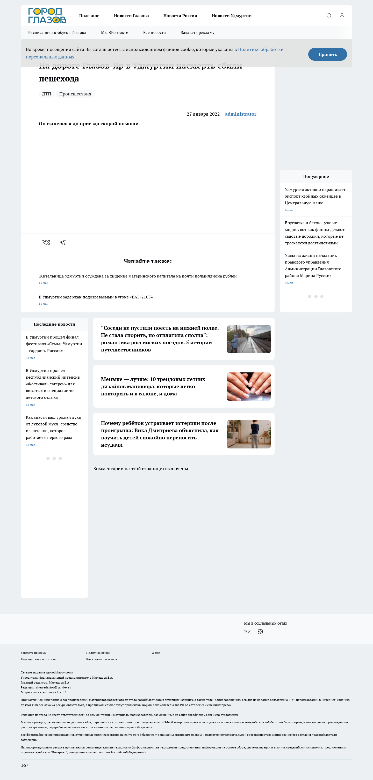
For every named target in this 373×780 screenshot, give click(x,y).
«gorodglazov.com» (59, 672)
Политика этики (98, 653)
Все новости (154, 32)
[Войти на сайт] (342, 15)
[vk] (46, 242)
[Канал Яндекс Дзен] (260, 631)
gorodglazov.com (150, 700)
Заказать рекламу (197, 32)
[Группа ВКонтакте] (247, 631)
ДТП (46, 94)
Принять (328, 54)
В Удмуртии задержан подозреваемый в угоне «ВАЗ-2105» (147, 300)
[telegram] (64, 242)
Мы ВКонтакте (114, 32)
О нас (156, 653)
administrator (240, 114)
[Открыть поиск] (329, 15)
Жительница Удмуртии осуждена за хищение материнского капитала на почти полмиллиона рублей (147, 279)
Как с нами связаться (101, 659)
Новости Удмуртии (232, 15)
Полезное (89, 15)
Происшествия (75, 94)
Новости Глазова (131, 15)
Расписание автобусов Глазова (57, 32)
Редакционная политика (38, 659)
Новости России (180, 15)
